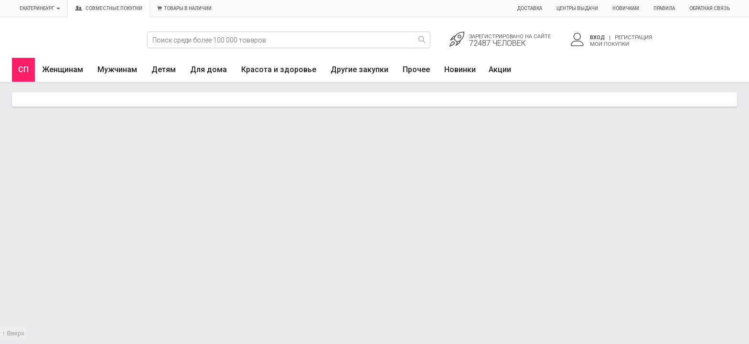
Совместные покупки (108, 8)
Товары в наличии (184, 8)
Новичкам (625, 8)
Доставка (529, 8)
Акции (500, 69)
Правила (664, 8)
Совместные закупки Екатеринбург (55, 46)
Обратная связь (709, 8)
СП (23, 69)
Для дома (208, 69)
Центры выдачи (577, 8)
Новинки (460, 69)
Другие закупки (359, 69)
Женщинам (62, 69)
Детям (163, 69)
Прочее (416, 69)
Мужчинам (117, 69)
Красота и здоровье (278, 69)
